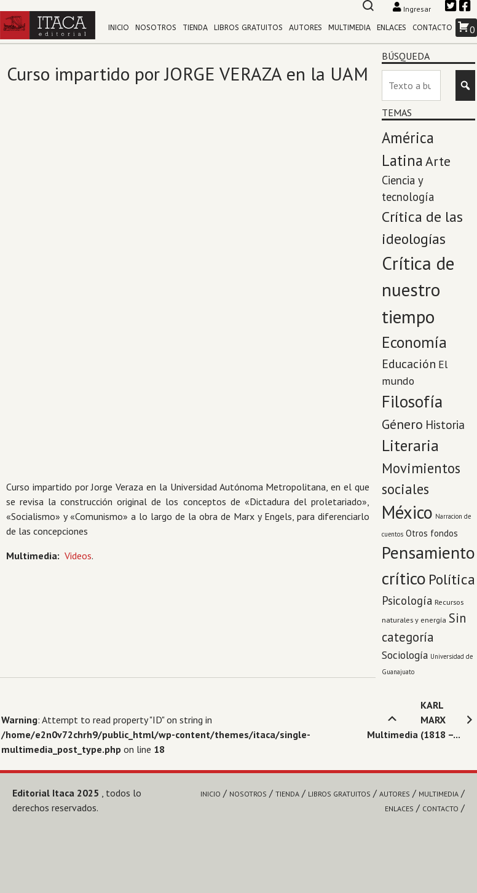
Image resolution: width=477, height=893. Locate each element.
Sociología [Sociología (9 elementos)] (405, 655)
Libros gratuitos (248, 27)
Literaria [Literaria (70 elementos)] (410, 445)
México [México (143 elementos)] (407, 512)
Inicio (118, 27)
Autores (305, 27)
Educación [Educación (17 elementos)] (409, 363)
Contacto (432, 27)
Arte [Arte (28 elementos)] (438, 161)
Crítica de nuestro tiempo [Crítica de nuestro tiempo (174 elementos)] (418, 290)
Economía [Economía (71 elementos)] (414, 342)
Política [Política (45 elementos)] (451, 579)
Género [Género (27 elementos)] (402, 424)
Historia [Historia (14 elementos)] (445, 424)
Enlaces (391, 27)
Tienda (195, 27)
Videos (78, 555)
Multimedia (349, 27)
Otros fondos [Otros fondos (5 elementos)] (432, 533)
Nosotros (155, 27)
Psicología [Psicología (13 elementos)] (407, 600)
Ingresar (413, 9)
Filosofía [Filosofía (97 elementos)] (412, 401)
